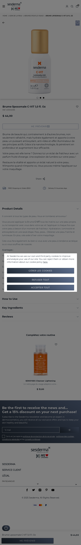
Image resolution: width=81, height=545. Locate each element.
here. (45, 262)
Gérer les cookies (40, 270)
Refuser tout (40, 280)
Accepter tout (40, 287)
